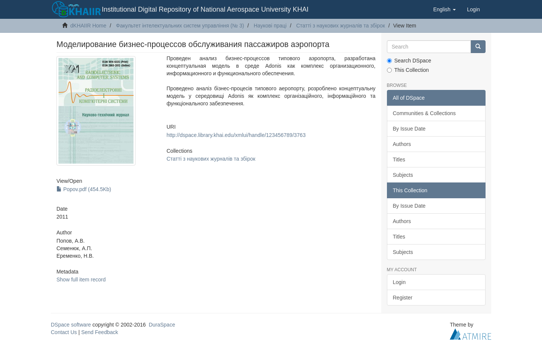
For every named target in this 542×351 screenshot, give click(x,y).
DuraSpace (162, 325)
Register (403, 298)
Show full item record (81, 280)
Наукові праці (270, 26)
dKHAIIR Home (88, 26)
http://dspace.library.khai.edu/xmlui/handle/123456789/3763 (235, 135)
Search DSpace (409, 61)
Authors (402, 144)
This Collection (408, 70)
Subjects (403, 175)
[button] (444, 9)
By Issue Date (409, 129)
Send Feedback (99, 332)
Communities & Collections (424, 113)
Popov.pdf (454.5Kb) (83, 189)
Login (399, 282)
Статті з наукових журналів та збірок (340, 26)
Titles (399, 160)
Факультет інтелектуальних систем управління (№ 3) (180, 26)
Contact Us (64, 332)
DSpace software (71, 325)
